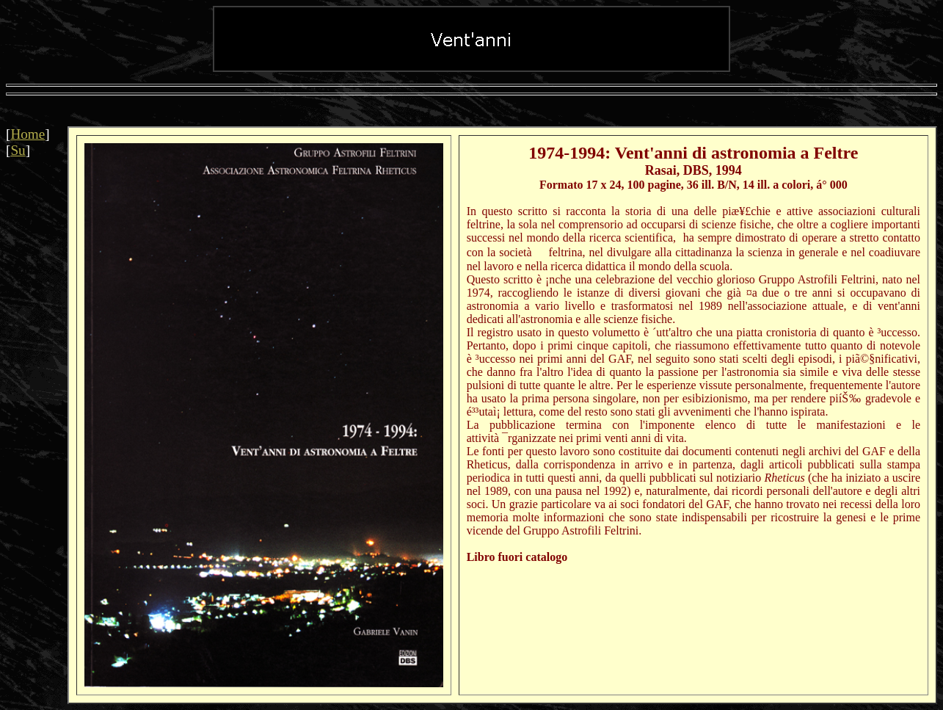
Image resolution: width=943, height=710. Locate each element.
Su (17, 150)
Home (27, 134)
